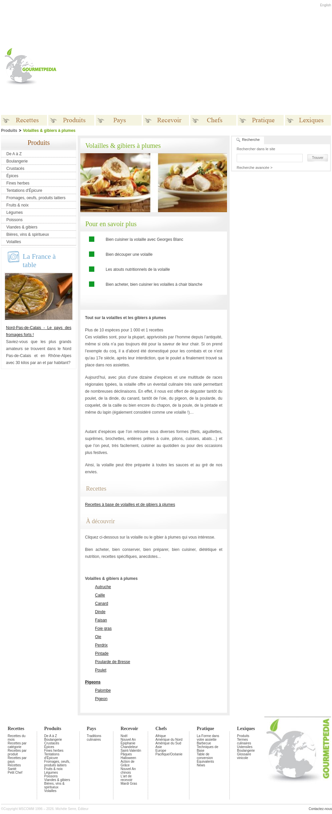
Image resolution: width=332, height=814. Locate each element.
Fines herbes (17, 183)
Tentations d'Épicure (24, 190)
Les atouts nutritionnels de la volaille (138, 269)
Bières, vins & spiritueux (27, 234)
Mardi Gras (129, 783)
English (325, 5)
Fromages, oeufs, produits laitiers (35, 198)
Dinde (100, 612)
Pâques (126, 754)
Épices (12, 176)
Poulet (100, 670)
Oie (98, 636)
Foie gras (103, 628)
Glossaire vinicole (244, 756)
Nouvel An (128, 739)
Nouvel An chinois (128, 770)
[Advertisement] (171, 66)
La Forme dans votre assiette (208, 737)
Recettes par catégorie (17, 745)
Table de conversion (205, 756)
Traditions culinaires (94, 737)
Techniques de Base (207, 748)
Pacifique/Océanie (168, 754)
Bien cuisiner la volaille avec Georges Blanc (144, 239)
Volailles (13, 241)
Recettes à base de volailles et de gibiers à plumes (130, 504)
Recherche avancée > (254, 168)
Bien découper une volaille (129, 254)
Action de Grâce (128, 763)
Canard (101, 603)
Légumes (14, 212)
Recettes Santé (14, 767)
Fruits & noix (17, 205)
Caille (100, 595)
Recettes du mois (16, 737)
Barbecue (204, 743)
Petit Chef (15, 772)
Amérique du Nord (168, 739)
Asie (158, 747)
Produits (52, 728)
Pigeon (101, 698)
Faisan (101, 620)
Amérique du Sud (168, 743)
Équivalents (205, 761)
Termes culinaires (244, 741)
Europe (160, 750)
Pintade (102, 653)
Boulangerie (17, 161)
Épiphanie (128, 743)
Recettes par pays (17, 759)
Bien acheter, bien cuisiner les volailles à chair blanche (154, 284)
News (201, 765)
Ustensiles (244, 747)
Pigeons (93, 682)
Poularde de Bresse (112, 661)
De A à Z (14, 154)
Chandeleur (129, 747)
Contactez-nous (320, 809)
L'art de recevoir (127, 778)
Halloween (128, 758)
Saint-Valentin (131, 750)
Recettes (16, 728)
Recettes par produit (17, 752)
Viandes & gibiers (21, 227)
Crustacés (15, 168)
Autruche (103, 587)
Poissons (14, 219)
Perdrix (101, 645)
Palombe (103, 690)
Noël (124, 736)
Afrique (160, 736)
